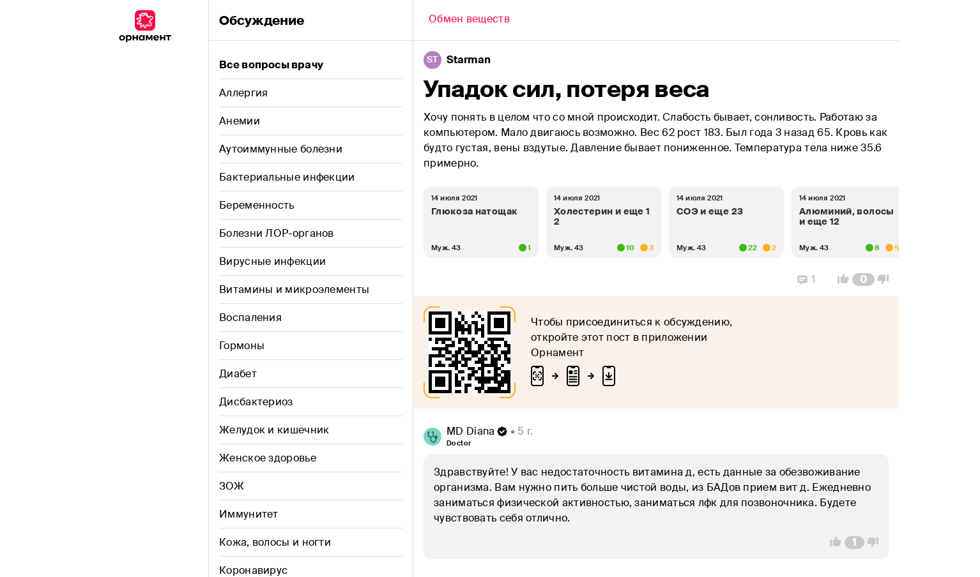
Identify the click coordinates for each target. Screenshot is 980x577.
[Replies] (806, 279)
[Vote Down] (887, 279)
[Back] (469, 20)
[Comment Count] (863, 279)
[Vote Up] (839, 279)
